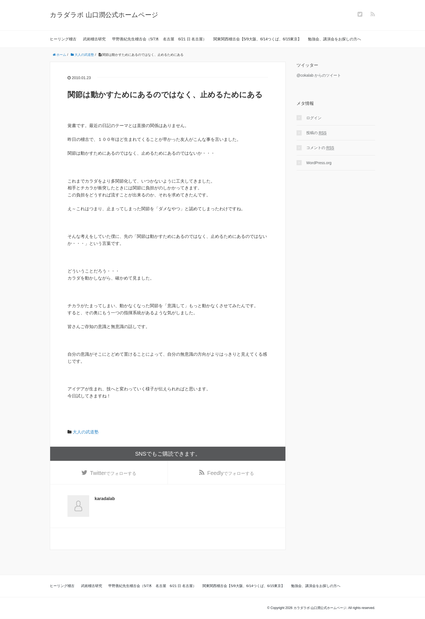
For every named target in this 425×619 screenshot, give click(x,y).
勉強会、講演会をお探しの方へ (334, 39)
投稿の (316, 133)
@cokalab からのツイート (319, 75)
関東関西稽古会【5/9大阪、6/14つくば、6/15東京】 (257, 39)
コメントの (320, 147)
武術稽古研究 (94, 39)
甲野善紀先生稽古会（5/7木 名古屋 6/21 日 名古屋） (159, 39)
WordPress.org (318, 163)
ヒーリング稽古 (63, 39)
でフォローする (113, 473)
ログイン (313, 118)
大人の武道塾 (86, 432)
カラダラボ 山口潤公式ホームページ (104, 14)
